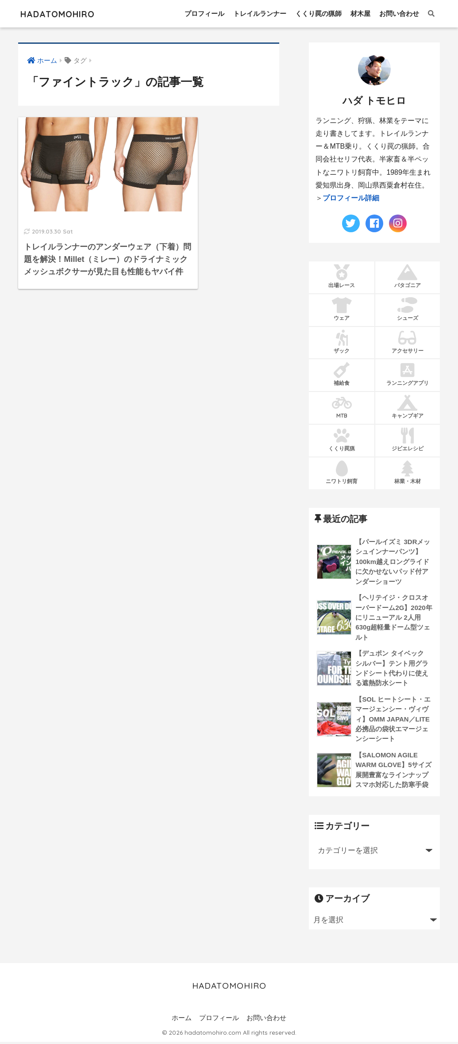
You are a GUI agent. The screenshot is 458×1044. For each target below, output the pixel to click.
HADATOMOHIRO (65, 13)
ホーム (182, 1020)
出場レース (341, 276)
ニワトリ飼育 (341, 472)
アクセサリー (407, 341)
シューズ (407, 309)
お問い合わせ (399, 13)
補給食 (341, 374)
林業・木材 (407, 472)
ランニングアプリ (407, 374)
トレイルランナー (259, 13)
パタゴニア (407, 276)
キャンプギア (407, 407)
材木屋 (360, 13)
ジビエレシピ (407, 440)
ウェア (341, 309)
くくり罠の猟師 (318, 13)
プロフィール (204, 13)
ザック (341, 341)
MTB (341, 407)
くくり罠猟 (341, 440)
